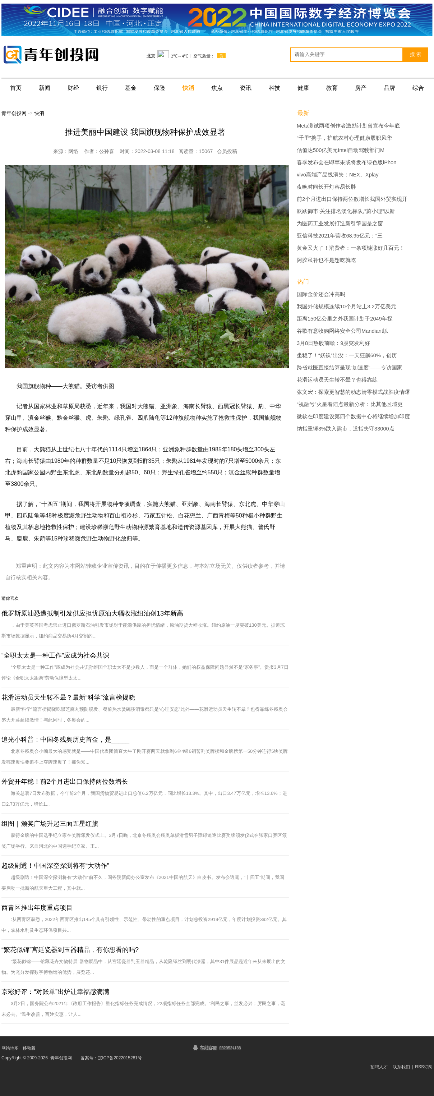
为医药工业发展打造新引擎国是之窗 (340, 223)
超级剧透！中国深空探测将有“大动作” (55, 865)
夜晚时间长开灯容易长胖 (326, 187)
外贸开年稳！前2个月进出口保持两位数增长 (64, 781)
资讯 (245, 88)
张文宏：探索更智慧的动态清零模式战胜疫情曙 (353, 392)
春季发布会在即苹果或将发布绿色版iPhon (346, 162)
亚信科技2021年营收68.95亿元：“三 (340, 236)
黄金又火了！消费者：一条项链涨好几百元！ (351, 248)
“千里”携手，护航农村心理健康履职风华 (344, 138)
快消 (188, 88)
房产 (360, 88)
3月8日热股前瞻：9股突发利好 (333, 343)
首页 (16, 88)
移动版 (29, 1048)
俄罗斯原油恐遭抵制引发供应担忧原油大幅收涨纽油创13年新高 (92, 613)
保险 (159, 88)
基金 (131, 88)
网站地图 (10, 1048)
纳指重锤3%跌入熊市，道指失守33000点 (345, 429)
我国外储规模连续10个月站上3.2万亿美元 (346, 306)
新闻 (44, 88)
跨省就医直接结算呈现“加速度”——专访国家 (349, 367)
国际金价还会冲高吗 (321, 294)
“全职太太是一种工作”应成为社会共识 (55, 655)
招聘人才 (379, 1066)
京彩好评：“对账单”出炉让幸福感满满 (55, 991)
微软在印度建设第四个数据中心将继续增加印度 (353, 416)
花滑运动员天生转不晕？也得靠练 (337, 380)
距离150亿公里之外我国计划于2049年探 (345, 319)
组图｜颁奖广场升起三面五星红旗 (49, 823)
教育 (332, 88)
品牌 (389, 88)
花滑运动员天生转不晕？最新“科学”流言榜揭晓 (68, 697)
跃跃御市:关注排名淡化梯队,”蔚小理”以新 (346, 211)
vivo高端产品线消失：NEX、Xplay (337, 175)
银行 (102, 88)
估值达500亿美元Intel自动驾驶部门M (340, 150)
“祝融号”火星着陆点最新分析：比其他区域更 (350, 404)
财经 (73, 88)
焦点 (217, 88)
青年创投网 (14, 113)
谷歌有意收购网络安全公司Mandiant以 (342, 331)
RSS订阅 (424, 1066)
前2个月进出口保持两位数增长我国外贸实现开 (352, 199)
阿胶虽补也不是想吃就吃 (326, 260)
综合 (418, 88)
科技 (274, 88)
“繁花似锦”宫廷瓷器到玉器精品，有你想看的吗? (70, 949)
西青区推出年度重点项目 (37, 907)
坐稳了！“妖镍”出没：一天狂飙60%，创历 (347, 355)
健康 (303, 88)
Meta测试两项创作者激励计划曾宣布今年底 (348, 126)
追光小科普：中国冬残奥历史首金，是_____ (65, 739)
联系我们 (401, 1066)
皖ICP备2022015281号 (120, 1057)
